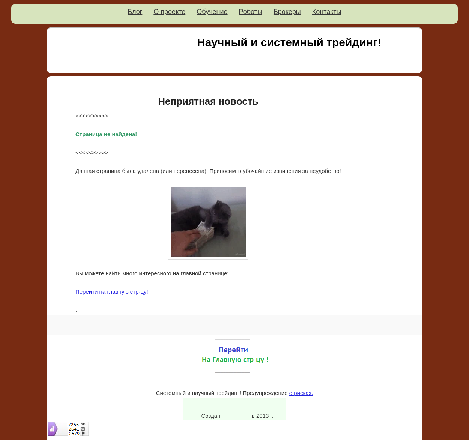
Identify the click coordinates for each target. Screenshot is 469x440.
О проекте (169, 11)
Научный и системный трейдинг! (289, 42)
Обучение (212, 11)
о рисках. (301, 393)
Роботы (250, 11)
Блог (135, 11)
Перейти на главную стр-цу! (111, 291)
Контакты (326, 11)
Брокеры (287, 11)
